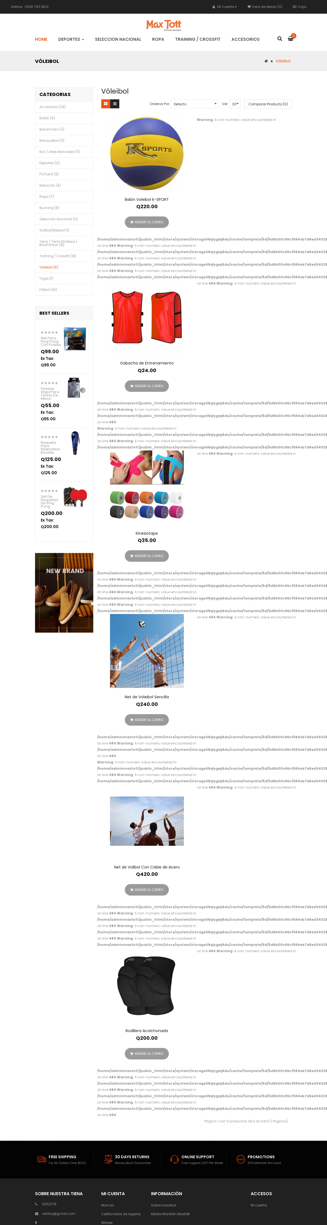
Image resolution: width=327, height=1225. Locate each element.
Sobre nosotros (163, 1205)
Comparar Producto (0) (268, 104)
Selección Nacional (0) (58, 219)
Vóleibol (283, 61)
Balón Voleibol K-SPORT (147, 199)
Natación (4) (50, 185)
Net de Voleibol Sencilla (147, 697)
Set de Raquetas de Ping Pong (49, 501)
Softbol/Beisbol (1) (54, 230)
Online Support (197, 1157)
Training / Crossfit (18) (57, 256)
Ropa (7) (46, 196)
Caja (299, 6)
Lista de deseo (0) (265, 6)
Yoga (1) (46, 278)
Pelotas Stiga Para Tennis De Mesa (50, 393)
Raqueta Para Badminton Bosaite (50, 447)
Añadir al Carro (146, 222)
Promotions (261, 1157)
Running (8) (49, 207)
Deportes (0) (49, 163)
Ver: (225, 104)
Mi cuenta (259, 1205)
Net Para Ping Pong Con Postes (51, 341)
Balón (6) (47, 118)
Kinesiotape (147, 533)
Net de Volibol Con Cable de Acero (147, 867)
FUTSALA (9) (49, 174)
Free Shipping (62, 1157)
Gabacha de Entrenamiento (147, 363)
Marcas (107, 1205)
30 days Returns (132, 1157)
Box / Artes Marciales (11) (59, 151)
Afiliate (106, 1222)
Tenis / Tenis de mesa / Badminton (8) (58, 243)
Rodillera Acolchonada (147, 1030)
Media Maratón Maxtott (170, 1214)
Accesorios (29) (52, 107)
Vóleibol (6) (48, 267)
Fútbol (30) (48, 289)
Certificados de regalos (121, 1214)
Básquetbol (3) (51, 140)
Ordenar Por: (160, 104)
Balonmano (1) (51, 129)
